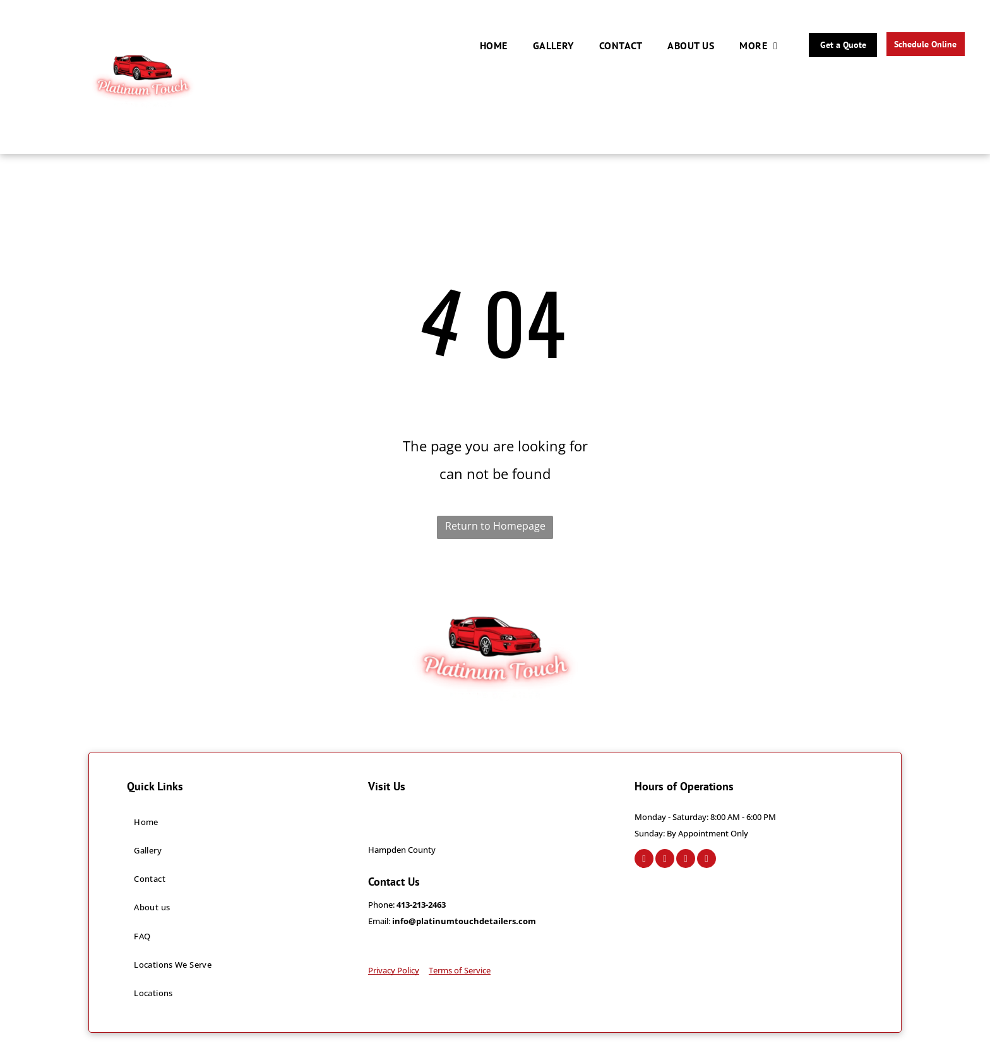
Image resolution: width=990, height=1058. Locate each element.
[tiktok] (706, 860)
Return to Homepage (495, 526)
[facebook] (644, 860)
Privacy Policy (393, 970)
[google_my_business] (685, 860)
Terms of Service (460, 970)
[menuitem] (493, 45)
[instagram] (664, 860)
